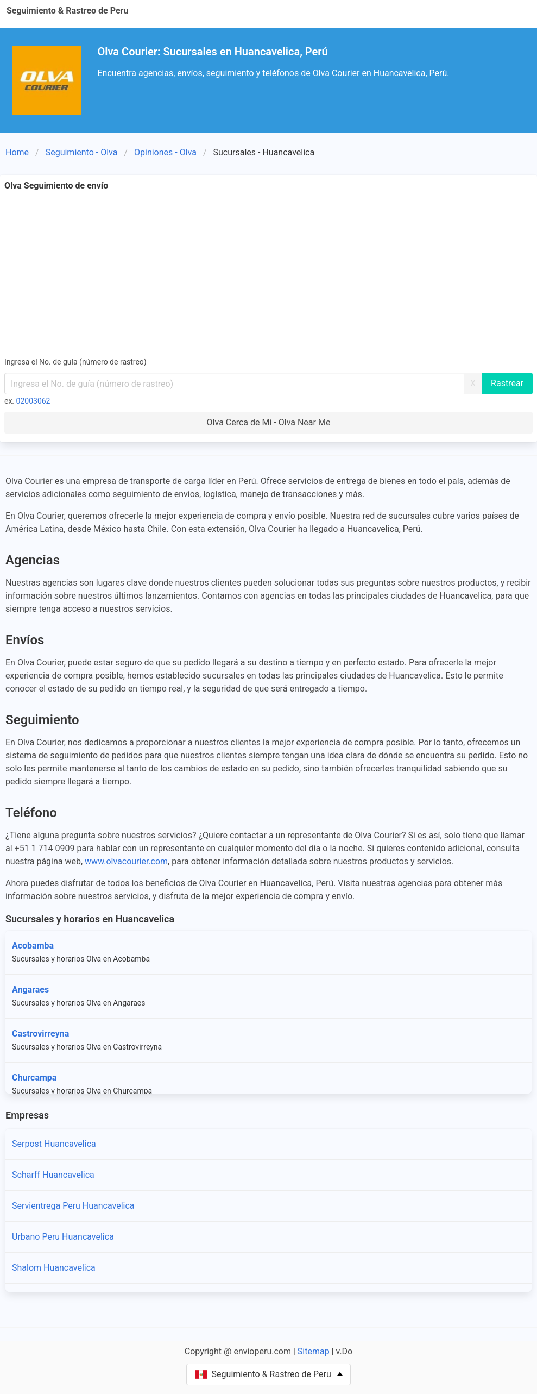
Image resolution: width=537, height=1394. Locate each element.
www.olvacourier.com (126, 861)
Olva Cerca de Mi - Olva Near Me (269, 422)
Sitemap (314, 1351)
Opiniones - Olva (165, 152)
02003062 (33, 401)
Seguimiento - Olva (82, 152)
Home (17, 152)
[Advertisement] (268, 274)
